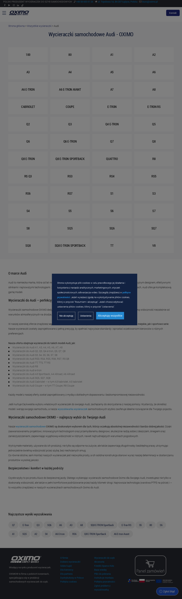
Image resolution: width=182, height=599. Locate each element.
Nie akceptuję (66, 315)
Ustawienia (85, 315)
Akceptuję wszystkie (110, 315)
